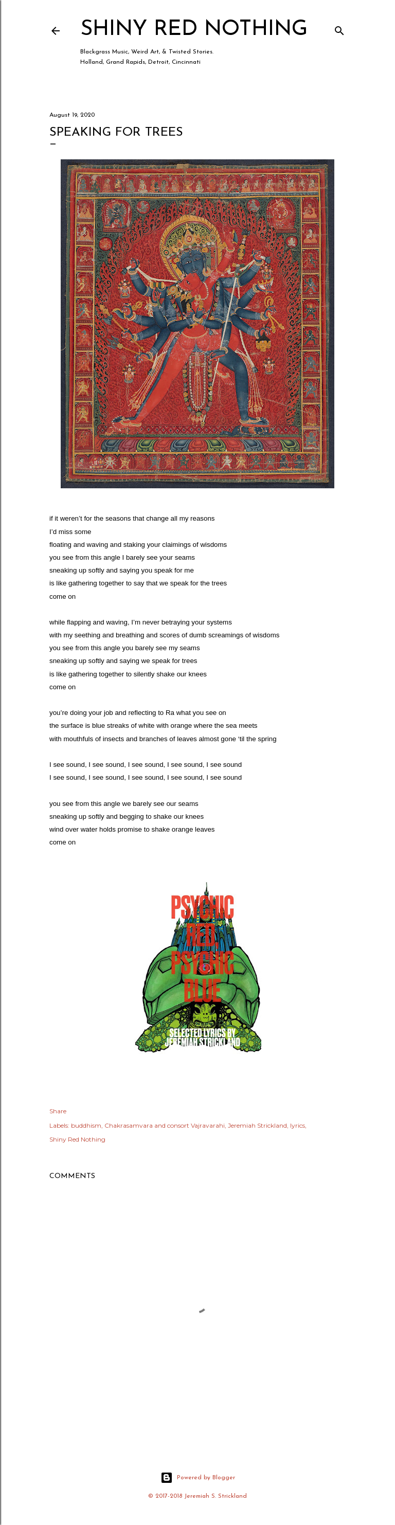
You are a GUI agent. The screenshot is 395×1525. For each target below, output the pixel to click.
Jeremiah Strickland (257, 1125)
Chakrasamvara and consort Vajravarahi (164, 1125)
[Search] (339, 29)
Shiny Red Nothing (194, 30)
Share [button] (57, 1111)
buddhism (86, 1125)
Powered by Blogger (197, 1478)
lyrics (297, 1125)
